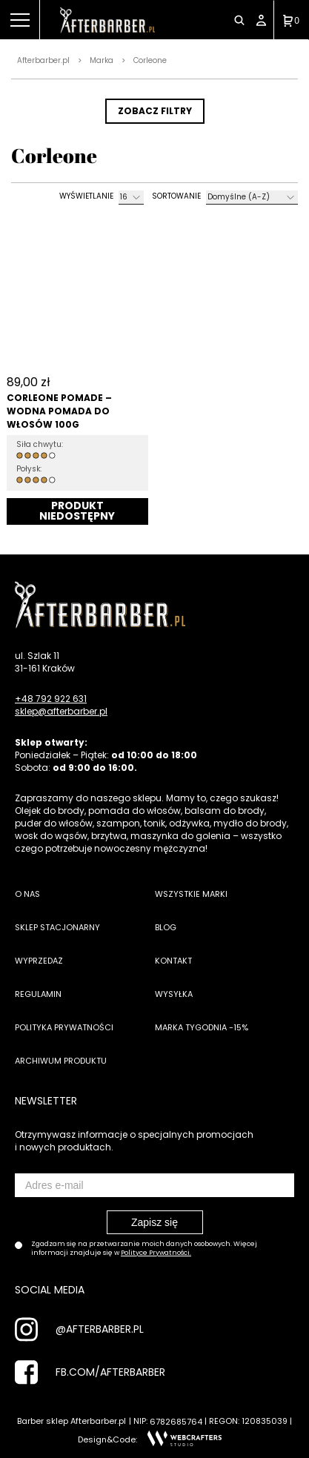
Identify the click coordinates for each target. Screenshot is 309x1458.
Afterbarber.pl (43, 60)
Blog (165, 927)
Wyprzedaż (39, 961)
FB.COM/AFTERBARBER (110, 1372)
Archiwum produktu (61, 1061)
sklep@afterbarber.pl (61, 711)
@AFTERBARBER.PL (100, 1329)
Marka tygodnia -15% (201, 1027)
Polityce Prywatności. (156, 1252)
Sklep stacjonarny (57, 927)
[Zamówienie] (252, 197)
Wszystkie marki (191, 894)
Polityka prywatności (64, 1027)
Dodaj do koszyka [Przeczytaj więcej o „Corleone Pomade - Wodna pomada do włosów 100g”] (77, 511)
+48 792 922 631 (51, 698)
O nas (27, 894)
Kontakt (173, 961)
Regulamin (38, 994)
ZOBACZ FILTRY (155, 111)
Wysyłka (174, 994)
